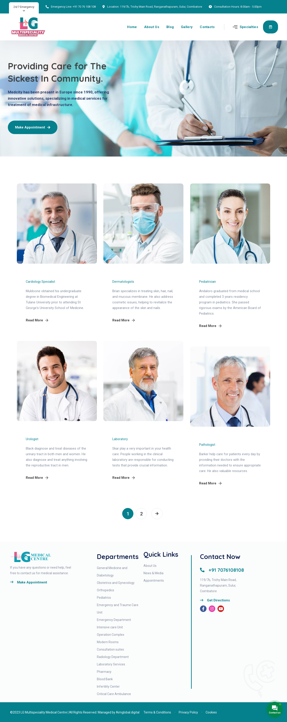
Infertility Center (108, 686)
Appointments (154, 580)
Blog (170, 27)
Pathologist (207, 444)
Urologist (32, 439)
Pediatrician (207, 281)
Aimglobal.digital (127, 712)
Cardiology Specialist (40, 281)
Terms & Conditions (157, 712)
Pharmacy (104, 671)
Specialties (249, 27)
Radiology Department (113, 657)
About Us (151, 27)
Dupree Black (41, 432)
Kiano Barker (214, 437)
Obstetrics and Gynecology (116, 583)
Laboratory (120, 439)
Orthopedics (105, 590)
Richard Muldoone (46, 274)
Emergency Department (114, 620)
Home (132, 27)
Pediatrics (104, 597)
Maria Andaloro (217, 274)
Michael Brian (127, 274)
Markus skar (126, 432)
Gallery (187, 27)
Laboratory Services (111, 664)
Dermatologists (123, 281)
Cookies (211, 712)
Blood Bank (105, 679)
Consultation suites (110, 649)
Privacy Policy (188, 712)
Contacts (207, 27)
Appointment (270, 26)
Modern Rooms (108, 642)
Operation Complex (110, 634)
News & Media (153, 573)
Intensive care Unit (110, 627)
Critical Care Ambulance (114, 694)
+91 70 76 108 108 (84, 6)
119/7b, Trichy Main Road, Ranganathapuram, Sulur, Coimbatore (161, 6)
